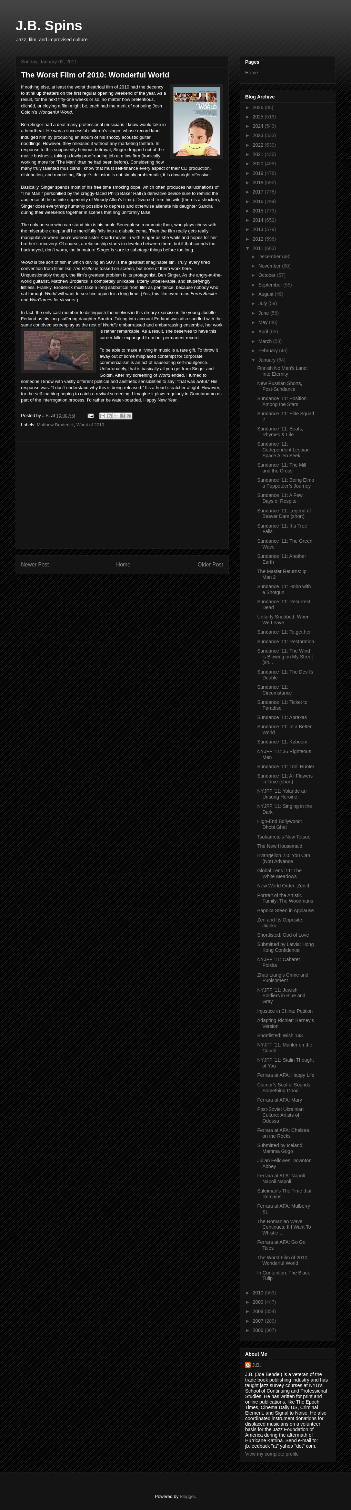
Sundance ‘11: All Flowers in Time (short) (285, 778)
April (263, 331)
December (270, 256)
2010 (259, 1292)
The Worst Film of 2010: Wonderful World (283, 1260)
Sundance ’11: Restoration (285, 641)
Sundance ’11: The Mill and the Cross (281, 467)
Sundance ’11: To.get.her (284, 632)
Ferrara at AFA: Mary (279, 1100)
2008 (259, 1311)
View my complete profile (272, 1454)
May (263, 322)
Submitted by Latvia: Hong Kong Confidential (285, 947)
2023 (259, 135)
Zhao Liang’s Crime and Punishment (282, 977)
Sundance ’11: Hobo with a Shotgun (284, 589)
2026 (259, 107)
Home (123, 564)
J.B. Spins (49, 25)
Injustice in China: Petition (285, 1011)
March (265, 341)
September (270, 285)
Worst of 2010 (90, 424)
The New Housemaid (279, 846)
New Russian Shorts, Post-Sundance (279, 386)
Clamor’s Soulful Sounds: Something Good (284, 1087)
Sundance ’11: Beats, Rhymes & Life (280, 431)
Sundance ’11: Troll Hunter (285, 766)
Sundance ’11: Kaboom (282, 741)
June (264, 313)
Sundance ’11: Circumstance (274, 690)
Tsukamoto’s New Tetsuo (283, 837)
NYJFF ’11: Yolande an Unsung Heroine (282, 794)
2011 (259, 248)
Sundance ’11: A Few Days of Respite (280, 498)
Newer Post (35, 564)
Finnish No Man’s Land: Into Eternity (282, 371)
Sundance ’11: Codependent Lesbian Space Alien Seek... (283, 449)
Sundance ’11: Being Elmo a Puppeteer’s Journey (285, 483)
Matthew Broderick (55, 424)
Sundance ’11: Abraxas (282, 717)
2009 (259, 1302)
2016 (259, 201)
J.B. (256, 1365)
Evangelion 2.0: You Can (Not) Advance (283, 858)
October (267, 275)
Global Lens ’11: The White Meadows (279, 873)
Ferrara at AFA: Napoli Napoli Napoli (281, 1178)
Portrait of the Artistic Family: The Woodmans (285, 898)
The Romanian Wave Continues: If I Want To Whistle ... (284, 1227)
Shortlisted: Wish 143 (280, 1035)
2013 (259, 229)
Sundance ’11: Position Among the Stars (282, 401)
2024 (259, 126)
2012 (259, 239)
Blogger (187, 1496)
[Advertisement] (122, 495)
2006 (259, 1330)
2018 (259, 182)
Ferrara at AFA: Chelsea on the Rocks (283, 1133)
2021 (259, 154)
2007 (259, 1321)
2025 (259, 116)
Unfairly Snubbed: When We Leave (283, 619)
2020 (259, 163)
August (266, 294)
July (263, 303)
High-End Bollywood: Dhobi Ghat (279, 824)
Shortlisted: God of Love (283, 935)
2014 (259, 220)
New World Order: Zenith (284, 885)
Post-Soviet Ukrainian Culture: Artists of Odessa (280, 1115)
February (268, 350)
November (270, 266)
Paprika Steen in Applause (285, 910)
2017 (259, 192)
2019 (259, 173)
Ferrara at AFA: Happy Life (285, 1075)
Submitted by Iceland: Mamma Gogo (280, 1148)
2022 (259, 145)
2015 (259, 211)
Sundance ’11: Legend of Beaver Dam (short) (284, 513)
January (267, 360)
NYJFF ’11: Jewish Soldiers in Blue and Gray (281, 995)
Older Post (210, 564)
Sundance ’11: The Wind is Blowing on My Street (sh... (285, 656)
